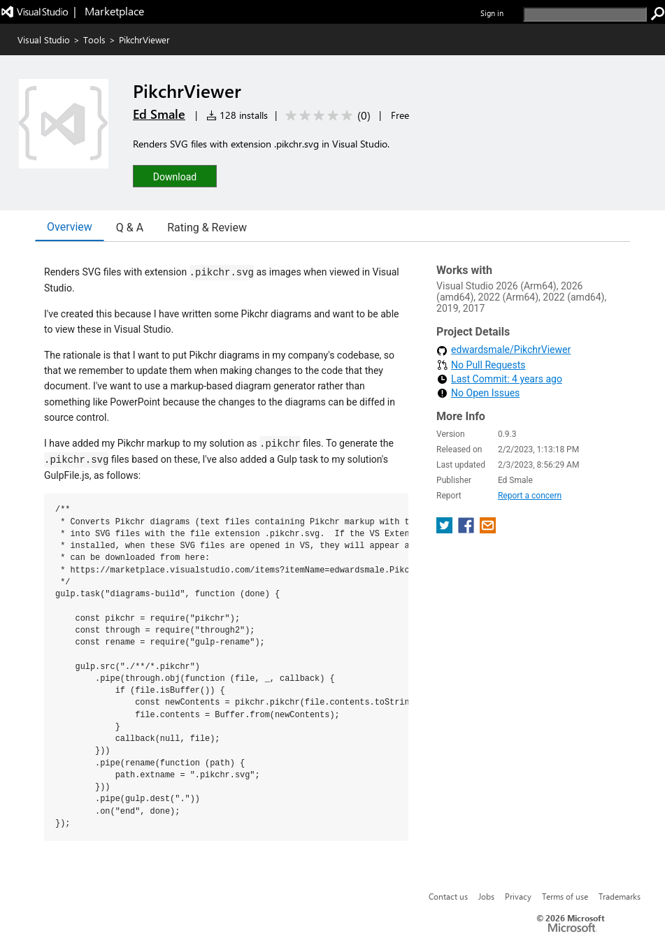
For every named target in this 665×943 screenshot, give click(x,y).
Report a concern (530, 482)
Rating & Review (207, 227)
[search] (585, 14)
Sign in (491, 13)
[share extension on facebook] (467, 515)
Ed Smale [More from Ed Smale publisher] (159, 114)
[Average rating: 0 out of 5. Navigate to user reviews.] (325, 116)
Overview (69, 226)
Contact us (448, 896)
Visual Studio (43, 39)
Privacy (518, 896)
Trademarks (620, 896)
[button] (175, 175)
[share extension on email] (487, 515)
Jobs (486, 896)
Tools (94, 39)
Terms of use (565, 896)
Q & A (129, 227)
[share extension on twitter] (446, 515)
